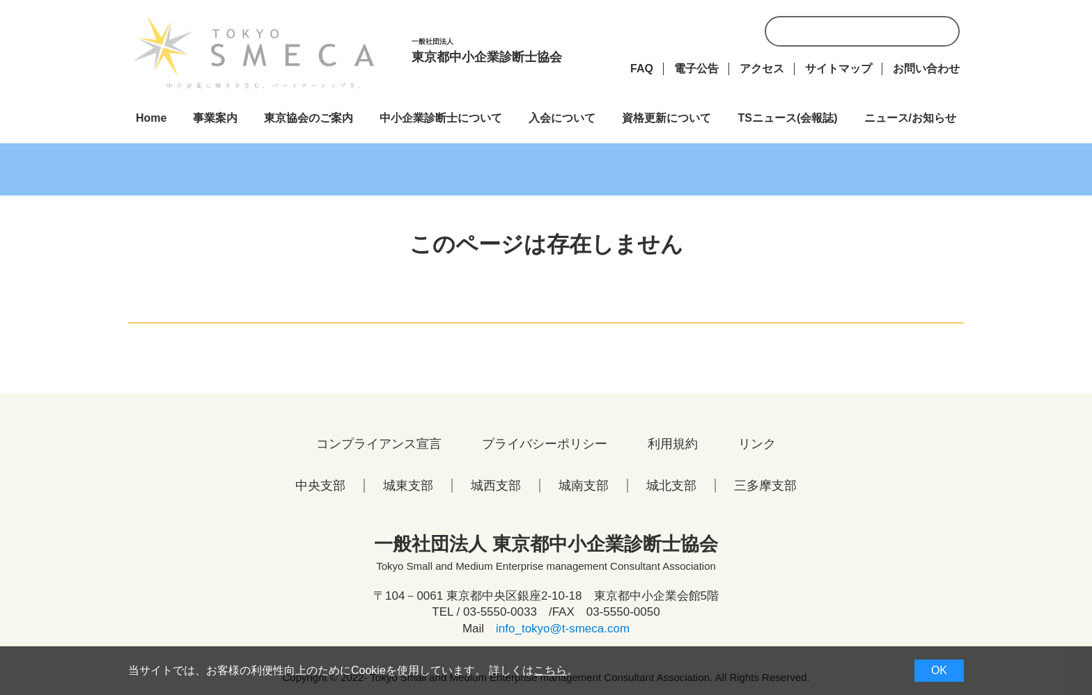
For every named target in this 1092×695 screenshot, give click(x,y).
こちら (550, 670)
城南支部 (584, 486)
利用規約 (673, 444)
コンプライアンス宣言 (379, 444)
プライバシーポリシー (544, 444)
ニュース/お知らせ (910, 118)
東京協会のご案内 (308, 118)
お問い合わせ (926, 68)
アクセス (762, 68)
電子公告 (696, 68)
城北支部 (671, 486)
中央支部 (320, 486)
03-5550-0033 (500, 611)
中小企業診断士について (441, 118)
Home (151, 118)
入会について (562, 118)
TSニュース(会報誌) (787, 118)
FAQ (641, 68)
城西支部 (496, 486)
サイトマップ (838, 68)
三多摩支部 (765, 486)
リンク (757, 444)
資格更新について (666, 118)
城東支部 (408, 486)
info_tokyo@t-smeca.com (563, 628)
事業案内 (215, 118)
